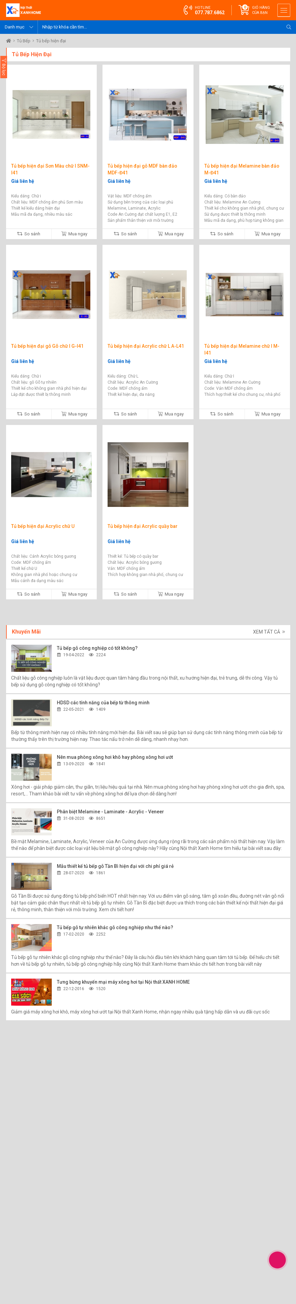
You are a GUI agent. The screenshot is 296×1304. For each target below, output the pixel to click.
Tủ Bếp (24, 40)
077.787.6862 (210, 12)
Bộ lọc (3, 67)
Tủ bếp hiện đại (51, 40)
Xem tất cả (269, 632)
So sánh (28, 233)
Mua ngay (74, 233)
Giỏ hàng (261, 10)
